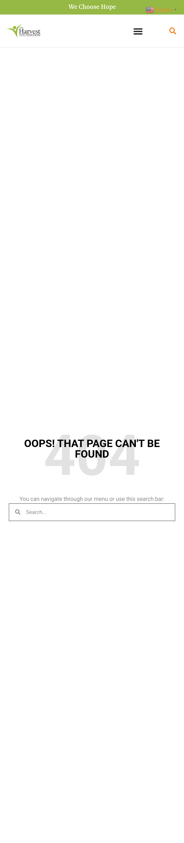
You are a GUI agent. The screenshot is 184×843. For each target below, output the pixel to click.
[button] (138, 31)
